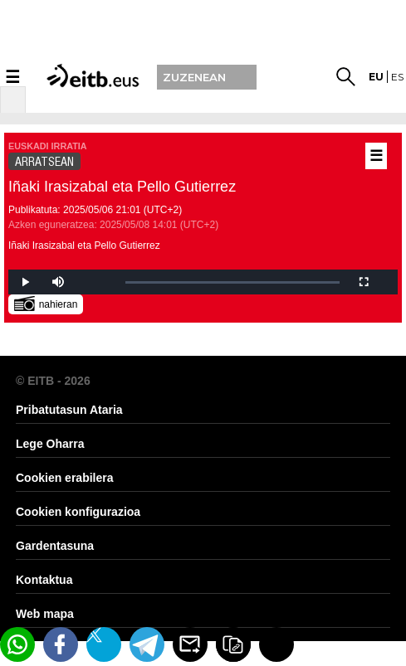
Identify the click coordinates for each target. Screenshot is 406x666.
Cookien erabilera (65, 477)
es (397, 76)
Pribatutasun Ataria (69, 409)
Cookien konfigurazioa (78, 511)
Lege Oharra (50, 443)
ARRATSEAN (44, 161)
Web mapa (45, 613)
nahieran (46, 303)
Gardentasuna (55, 545)
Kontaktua (44, 579)
